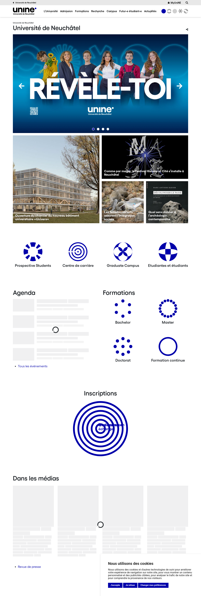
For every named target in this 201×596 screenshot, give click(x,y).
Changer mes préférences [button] (153, 585)
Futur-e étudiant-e (130, 11)
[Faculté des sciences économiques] (185, 11)
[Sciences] (174, 11)
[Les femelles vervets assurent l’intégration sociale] (123, 202)
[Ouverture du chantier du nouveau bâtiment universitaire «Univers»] (56, 179)
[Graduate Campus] (123, 253)
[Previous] (21, 86)
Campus (112, 11)
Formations (82, 11)
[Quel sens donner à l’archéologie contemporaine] (167, 202)
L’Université (51, 11)
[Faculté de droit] (180, 11)
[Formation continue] (168, 347)
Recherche (97, 11)
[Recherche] (187, 2)
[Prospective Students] (33, 253)
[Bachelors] (123, 310)
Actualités (150, 11)
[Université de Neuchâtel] (24, 11)
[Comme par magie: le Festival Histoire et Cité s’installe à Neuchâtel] (145, 157)
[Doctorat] (123, 347)
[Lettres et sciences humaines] (168, 11)
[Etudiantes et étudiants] (168, 253)
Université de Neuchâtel (24, 2)
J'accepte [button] (115, 585)
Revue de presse (29, 566)
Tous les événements (32, 366)
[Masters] (168, 310)
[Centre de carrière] (78, 253)
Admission (66, 11)
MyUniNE (174, 2)
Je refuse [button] (130, 585)
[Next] (179, 86)
